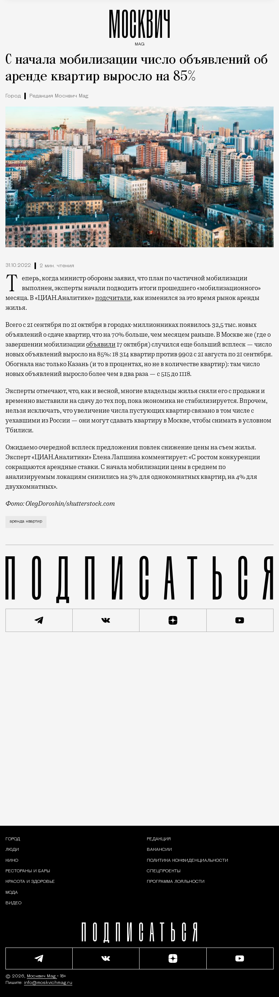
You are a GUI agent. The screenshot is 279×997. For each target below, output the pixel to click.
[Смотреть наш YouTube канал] (240, 620)
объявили (101, 344)
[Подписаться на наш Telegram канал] (39, 620)
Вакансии (159, 850)
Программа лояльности (176, 882)
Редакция (159, 839)
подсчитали (113, 298)
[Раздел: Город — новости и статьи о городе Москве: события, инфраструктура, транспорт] (12, 839)
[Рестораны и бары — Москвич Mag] (27, 871)
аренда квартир (26, 522)
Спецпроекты (164, 871)
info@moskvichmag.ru (48, 983)
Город (13, 96)
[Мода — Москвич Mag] (11, 892)
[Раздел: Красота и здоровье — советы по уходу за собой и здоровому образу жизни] (30, 881)
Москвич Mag (42, 976)
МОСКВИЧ (139, 26)
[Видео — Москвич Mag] (13, 903)
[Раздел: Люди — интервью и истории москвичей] (12, 849)
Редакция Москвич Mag (58, 96)
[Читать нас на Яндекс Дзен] (173, 620)
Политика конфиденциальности (187, 860)
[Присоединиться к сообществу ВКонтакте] (106, 620)
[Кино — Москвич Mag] (11, 860)
